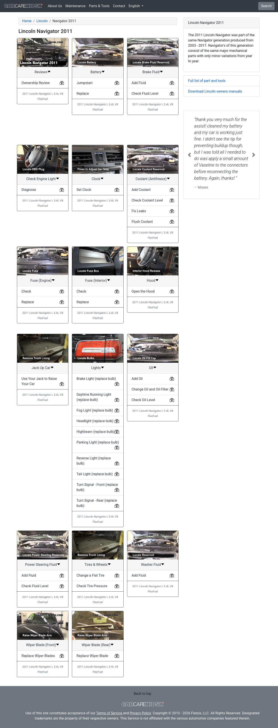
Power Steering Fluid (41, 565)
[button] (189, 155)
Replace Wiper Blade (92, 656)
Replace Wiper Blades (38, 656)
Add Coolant (141, 190)
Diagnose (29, 190)
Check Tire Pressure (91, 586)
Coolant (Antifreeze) (151, 179)
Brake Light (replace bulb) (96, 379)
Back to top (142, 694)
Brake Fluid (151, 72)
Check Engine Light (41, 179)
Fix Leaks (139, 211)
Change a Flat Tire (90, 575)
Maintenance (75, 6)
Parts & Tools (99, 6)
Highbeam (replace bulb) (95, 432)
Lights (96, 368)
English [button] (135, 6)
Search (266, 6)
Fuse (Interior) (96, 280)
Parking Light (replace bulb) (97, 442)
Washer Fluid (151, 565)
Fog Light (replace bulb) (94, 410)
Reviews (41, 72)
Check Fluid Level (145, 93)
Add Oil (137, 379)
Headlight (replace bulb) (94, 421)
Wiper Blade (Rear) (96, 645)
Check (26, 291)
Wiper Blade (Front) (41, 645)
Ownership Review (36, 83)
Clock (96, 179)
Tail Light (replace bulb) (94, 474)
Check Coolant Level (147, 200)
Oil (151, 368)
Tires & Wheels (95, 565)
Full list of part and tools (206, 81)
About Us (55, 6)
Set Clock (83, 190)
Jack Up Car (41, 368)
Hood (151, 280)
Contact (119, 6)
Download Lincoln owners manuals (215, 91)
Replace (82, 93)
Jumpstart (84, 83)
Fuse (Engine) (40, 280)
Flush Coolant (142, 222)
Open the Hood (143, 291)
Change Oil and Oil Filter (150, 389)
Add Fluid (139, 83)
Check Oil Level (143, 400)
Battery (96, 72)
